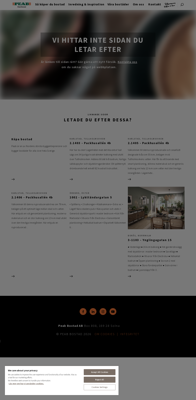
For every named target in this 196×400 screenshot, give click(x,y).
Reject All (99, 379)
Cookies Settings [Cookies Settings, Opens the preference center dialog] (99, 387)
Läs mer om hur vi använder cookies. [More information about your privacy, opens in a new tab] (26, 383)
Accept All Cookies (99, 372)
